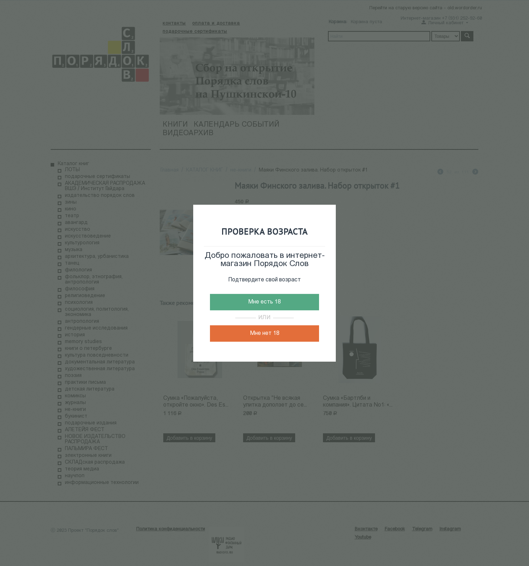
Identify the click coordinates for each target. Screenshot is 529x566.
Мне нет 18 (264, 333)
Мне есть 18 (264, 302)
